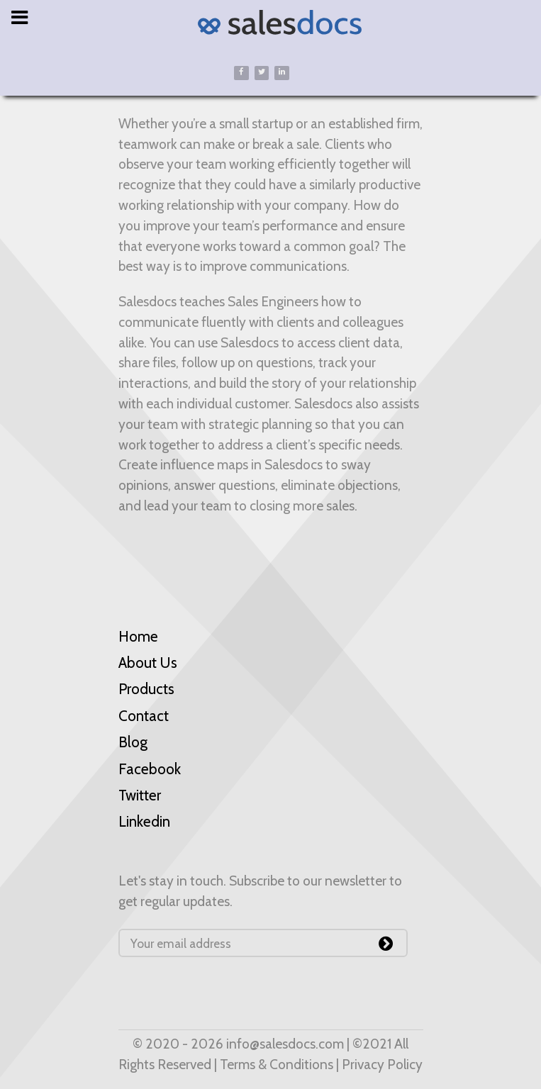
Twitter (139, 795)
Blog (132, 742)
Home (138, 636)
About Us (147, 662)
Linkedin (144, 821)
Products (146, 689)
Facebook (149, 769)
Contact (143, 716)
